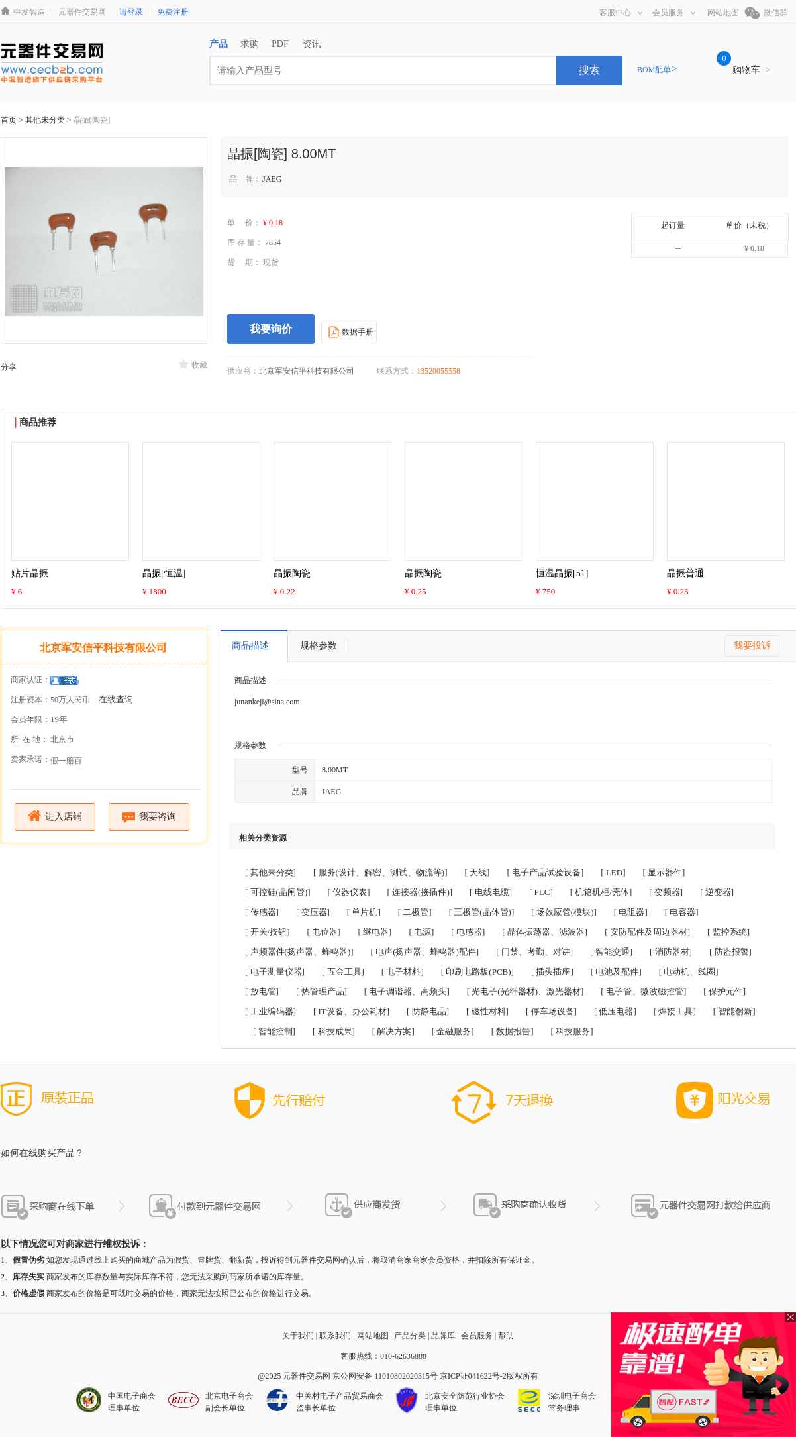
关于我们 (298, 1335)
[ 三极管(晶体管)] (482, 912)
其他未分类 (46, 120)
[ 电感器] (468, 932)
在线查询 (116, 699)
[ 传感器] (262, 912)
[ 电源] (421, 932)
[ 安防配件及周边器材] (647, 932)
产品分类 (410, 1335)
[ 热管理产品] (321, 991)
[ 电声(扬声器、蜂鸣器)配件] (425, 952)
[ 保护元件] (724, 991)
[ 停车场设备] (551, 1011)
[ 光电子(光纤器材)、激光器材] (525, 991)
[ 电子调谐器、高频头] (407, 991)
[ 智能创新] (734, 1011)
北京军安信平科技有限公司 (103, 647)
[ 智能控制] (274, 1031)
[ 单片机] (364, 912)
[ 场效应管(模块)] (564, 912)
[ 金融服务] (453, 1031)
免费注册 (173, 12)
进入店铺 (55, 816)
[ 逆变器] (717, 892)
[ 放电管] (262, 991)
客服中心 (620, 12)
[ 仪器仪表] (349, 892)
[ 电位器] (324, 932)
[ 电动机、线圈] (689, 972)
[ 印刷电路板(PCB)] (477, 972)
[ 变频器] (666, 892)
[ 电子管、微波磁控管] (643, 991)
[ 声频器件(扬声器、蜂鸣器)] (299, 952)
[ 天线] (477, 872)
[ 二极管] (415, 912)
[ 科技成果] (334, 1031)
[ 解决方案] (393, 1031)
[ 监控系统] (728, 932)
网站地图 (723, 12)
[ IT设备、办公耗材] (351, 1011)
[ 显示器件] (664, 872)
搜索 (589, 70)
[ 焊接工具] (675, 1011)
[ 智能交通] (611, 952)
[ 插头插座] (552, 972)
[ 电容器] (682, 912)
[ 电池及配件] (616, 972)
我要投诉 (752, 646)
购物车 (751, 70)
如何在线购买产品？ (42, 1153)
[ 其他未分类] (270, 872)
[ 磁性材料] (487, 1011)
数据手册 (349, 331)
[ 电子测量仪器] (275, 972)
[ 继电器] (374, 932)
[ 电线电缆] (491, 892)
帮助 (506, 1335)
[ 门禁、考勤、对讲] (534, 952)
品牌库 (443, 1335)
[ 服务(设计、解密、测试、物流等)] (380, 872)
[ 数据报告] (512, 1031)
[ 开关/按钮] (267, 932)
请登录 (131, 12)
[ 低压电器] (615, 1011)
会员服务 (673, 12)
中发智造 (29, 12)
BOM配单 (657, 69)
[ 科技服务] (572, 1031)
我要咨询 (149, 817)
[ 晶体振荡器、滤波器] (544, 932)
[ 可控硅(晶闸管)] (278, 892)
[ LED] (613, 872)
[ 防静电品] (428, 1011)
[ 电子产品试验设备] (545, 872)
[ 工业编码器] (270, 1011)
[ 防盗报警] (730, 952)
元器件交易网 (82, 12)
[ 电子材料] (402, 972)
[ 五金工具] (343, 972)
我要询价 (271, 329)
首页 (9, 120)
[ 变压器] (313, 912)
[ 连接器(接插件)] (420, 892)
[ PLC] (541, 892)
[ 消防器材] (671, 952)
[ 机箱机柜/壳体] (601, 892)
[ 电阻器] (631, 912)
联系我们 (335, 1335)
